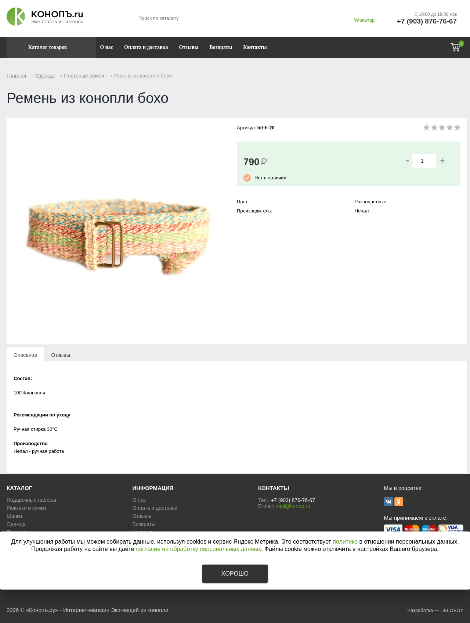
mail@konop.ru (292, 506)
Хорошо (235, 573)
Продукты (18, 532)
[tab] (25, 354)
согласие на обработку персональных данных (198, 549)
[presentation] (25, 355)
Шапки (14, 516)
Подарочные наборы (31, 500)
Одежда (16, 524)
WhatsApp (364, 20)
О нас (106, 47)
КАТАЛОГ (19, 488)
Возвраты (220, 47)
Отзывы (188, 47)
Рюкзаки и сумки (26, 508)
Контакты (255, 47)
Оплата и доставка (146, 47)
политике (345, 541)
